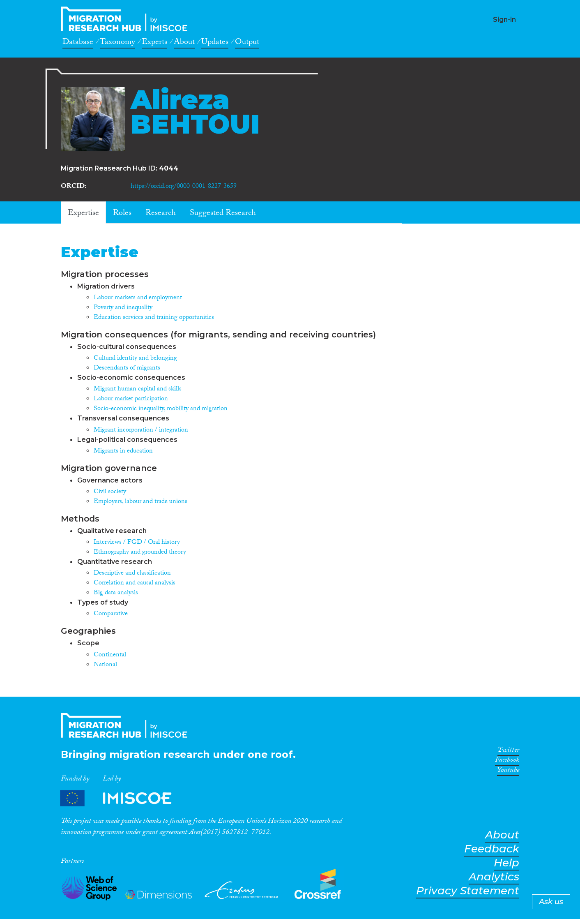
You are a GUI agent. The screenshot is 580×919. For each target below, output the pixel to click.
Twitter (508, 751)
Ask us (551, 901)
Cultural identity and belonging (135, 358)
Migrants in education (123, 451)
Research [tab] (160, 214)
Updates (214, 43)
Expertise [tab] (83, 214)
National (105, 665)
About (184, 43)
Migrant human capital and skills (138, 389)
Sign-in (504, 19)
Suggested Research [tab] (223, 214)
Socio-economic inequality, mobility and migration (161, 409)
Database (77, 43)
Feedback (491, 849)
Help (506, 863)
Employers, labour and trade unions (140, 502)
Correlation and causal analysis (134, 583)
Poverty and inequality (123, 308)
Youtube (508, 771)
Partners (123, 798)
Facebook (507, 761)
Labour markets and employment (138, 298)
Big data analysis (116, 593)
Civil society (110, 492)
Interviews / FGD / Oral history (137, 542)
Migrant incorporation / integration (141, 430)
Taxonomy (117, 43)
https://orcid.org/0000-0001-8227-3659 (184, 186)
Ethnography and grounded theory (140, 552)
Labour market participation (131, 399)
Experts (154, 43)
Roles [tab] (122, 214)
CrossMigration (126, 19)
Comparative (111, 614)
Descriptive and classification (132, 573)
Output (247, 43)
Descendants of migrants (127, 368)
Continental (110, 655)
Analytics (494, 877)
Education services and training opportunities (154, 317)
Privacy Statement (467, 890)
